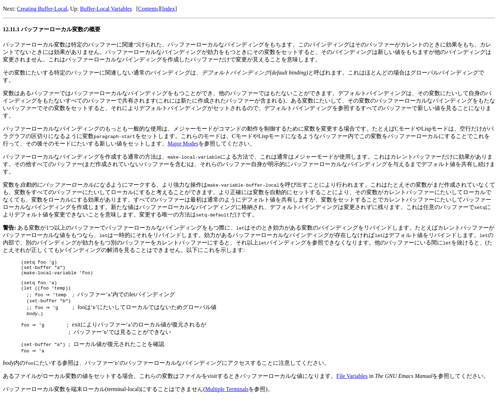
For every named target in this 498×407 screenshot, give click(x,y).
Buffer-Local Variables (106, 9)
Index (168, 9)
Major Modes (183, 144)
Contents (148, 9)
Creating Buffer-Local (42, 9)
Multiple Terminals (227, 397)
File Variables (352, 384)
